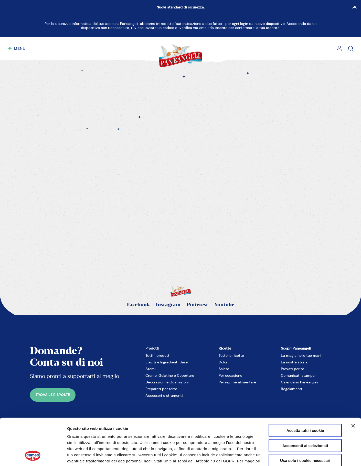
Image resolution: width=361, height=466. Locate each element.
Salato (224, 368)
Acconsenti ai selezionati (305, 402)
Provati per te (292, 368)
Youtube (224, 304)
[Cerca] (351, 49)
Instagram (168, 304)
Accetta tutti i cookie (305, 387)
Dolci (223, 362)
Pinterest (197, 304)
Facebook (138, 304)
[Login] (339, 49)
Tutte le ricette (231, 355)
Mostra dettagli (287, 456)
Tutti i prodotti (158, 355)
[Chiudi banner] (353, 382)
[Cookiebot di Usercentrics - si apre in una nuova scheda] (33, 456)
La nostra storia (294, 362)
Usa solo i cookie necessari (305, 417)
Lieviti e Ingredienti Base (166, 362)
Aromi (150, 368)
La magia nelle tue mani (301, 355)
